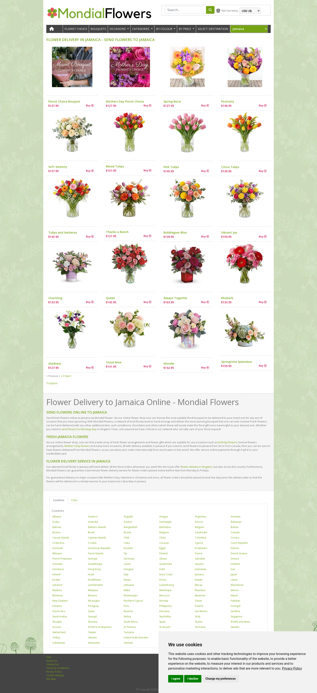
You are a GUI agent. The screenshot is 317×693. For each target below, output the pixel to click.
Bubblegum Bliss (175, 232)
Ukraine (92, 637)
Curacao (164, 543)
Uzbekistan (58, 642)
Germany (129, 558)
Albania (56, 516)
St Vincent (164, 627)
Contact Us (52, 664)
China (162, 537)
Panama (57, 606)
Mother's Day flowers (77, 446)
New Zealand (60, 600)
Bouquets (98, 29)
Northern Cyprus (133, 600)
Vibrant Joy (229, 232)
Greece (235, 558)
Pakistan (235, 600)
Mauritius (200, 590)
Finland (163, 553)
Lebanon (57, 585)
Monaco (92, 595)
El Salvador (201, 548)
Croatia (92, 543)
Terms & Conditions (57, 668)
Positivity (227, 101)
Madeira (57, 590)
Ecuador (128, 548)
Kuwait (198, 579)
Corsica (235, 537)
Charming (55, 298)
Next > (68, 376)
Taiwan (92, 632)
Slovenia (92, 621)
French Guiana (239, 553)
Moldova (57, 595)
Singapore (236, 616)
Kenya (127, 579)
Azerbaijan (165, 522)
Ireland (56, 574)
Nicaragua (94, 600)
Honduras (58, 569)
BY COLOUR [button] (164, 29)
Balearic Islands (97, 527)
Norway (163, 600)
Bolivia (234, 527)
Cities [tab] (74, 500)
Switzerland (59, 632)
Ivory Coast (165, 574)
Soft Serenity (57, 167)
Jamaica (199, 574)
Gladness (54, 363)
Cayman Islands (97, 537)
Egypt (162, 548)
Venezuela (94, 642)
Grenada (57, 564)
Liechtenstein (95, 585)
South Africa (130, 621)
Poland (199, 606)
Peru (126, 606)
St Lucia (56, 627)
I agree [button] (175, 678)
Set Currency (229, 10)
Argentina (200, 516)
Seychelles (165, 616)
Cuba (127, 543)
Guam (127, 564)
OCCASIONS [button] (118, 29)
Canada (235, 532)
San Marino (201, 611)
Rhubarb (227, 298)
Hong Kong (94, 569)
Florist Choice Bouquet (64, 101)
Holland (235, 564)
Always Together (175, 298)
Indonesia (200, 569)
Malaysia (93, 590)
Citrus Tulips (230, 167)
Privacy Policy (292, 668)
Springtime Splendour (236, 362)
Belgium (199, 527)
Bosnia (56, 532)
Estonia (235, 548)
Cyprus (199, 543)
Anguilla (128, 516)
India (162, 569)
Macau (198, 585)
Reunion (128, 611)
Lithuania (129, 585)
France (199, 553)
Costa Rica (58, 543)
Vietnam (128, 642)
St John (199, 621)
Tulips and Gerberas (62, 232)
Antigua (163, 516)
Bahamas (236, 522)
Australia (93, 522)
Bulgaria (164, 532)
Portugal (235, 606)
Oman (198, 600)
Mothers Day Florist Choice (125, 101)
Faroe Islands (95, 553)
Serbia (127, 616)
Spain (162, 621)
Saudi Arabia (59, 616)
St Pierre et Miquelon (100, 627)
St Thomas (130, 627)
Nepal (234, 595)
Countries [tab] (58, 500)
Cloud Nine (113, 362)
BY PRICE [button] (185, 29)
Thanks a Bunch (117, 232)
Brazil (91, 532)
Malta (127, 590)
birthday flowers (227, 442)
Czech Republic (239, 543)
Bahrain (56, 527)
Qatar (91, 611)
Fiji (125, 553)
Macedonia (237, 585)
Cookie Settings (55, 675)
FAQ (48, 657)
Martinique (165, 590)
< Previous (52, 376)
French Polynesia (62, 558)
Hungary (128, 569)
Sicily (197, 616)
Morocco (164, 595)
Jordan (56, 579)
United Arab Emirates (136, 637)
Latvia (234, 579)
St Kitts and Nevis (240, 621)
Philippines (165, 606)
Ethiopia (57, 553)
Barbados (165, 527)
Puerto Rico (59, 611)
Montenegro (131, 595)
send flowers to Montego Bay (78, 429)
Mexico (235, 590)
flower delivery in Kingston (196, 467)
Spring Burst (172, 101)
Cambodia (201, 532)
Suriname (200, 627)
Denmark (57, 548)
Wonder (169, 363)
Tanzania (129, 632)
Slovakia (57, 621)
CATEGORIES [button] (141, 29)
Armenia (235, 516)
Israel (91, 574)
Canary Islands (60, 537)
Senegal (92, 616)
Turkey (56, 637)
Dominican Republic (99, 548)
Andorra (93, 516)
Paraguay (93, 606)
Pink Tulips (171, 167)
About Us (51, 660)
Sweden (235, 627)
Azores (199, 522)
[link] (292, 668)
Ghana (163, 558)
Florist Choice (75, 29)
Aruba (55, 522)
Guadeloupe (95, 564)
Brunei (127, 532)
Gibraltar (200, 558)
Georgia (92, 558)
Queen (110, 298)
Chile (126, 537)
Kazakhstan (94, 579)
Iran (233, 569)
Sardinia (235, 611)
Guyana (199, 564)
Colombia (200, 537)
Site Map (51, 679)
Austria (128, 522)
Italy (126, 574)
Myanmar (200, 595)
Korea (162, 579)
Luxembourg (166, 585)
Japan (234, 574)
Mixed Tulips (115, 166)
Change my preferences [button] (220, 678)
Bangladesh (130, 527)
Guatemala (165, 564)
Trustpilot (51, 383)
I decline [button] (192, 678)
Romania (164, 611)
